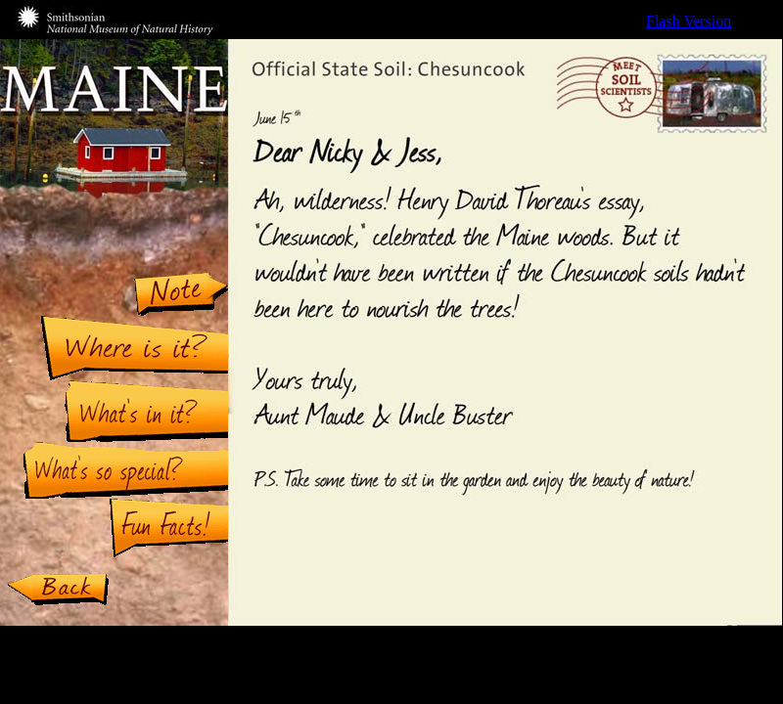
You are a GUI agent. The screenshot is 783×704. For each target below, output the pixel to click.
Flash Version (688, 21)
